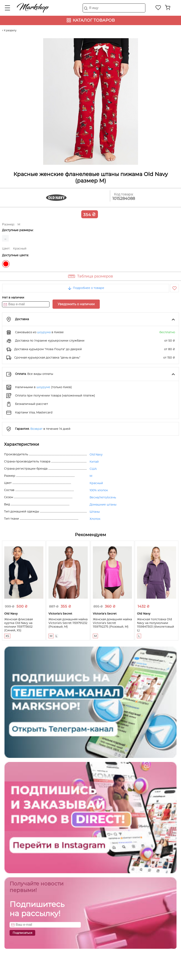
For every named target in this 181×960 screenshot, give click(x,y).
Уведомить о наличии (76, 304)
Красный (5, 263)
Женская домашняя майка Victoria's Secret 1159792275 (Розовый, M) (112, 622)
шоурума (44, 332)
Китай (94, 461)
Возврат (36, 429)
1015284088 (123, 198)
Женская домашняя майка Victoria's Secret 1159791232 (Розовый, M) (68, 622)
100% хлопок (99, 490)
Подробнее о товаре (85, 288)
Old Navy (96, 454)
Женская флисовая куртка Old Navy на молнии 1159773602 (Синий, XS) (18, 624)
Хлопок (95, 519)
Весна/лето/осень (103, 497)
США (93, 469)
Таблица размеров (95, 276)
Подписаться (22, 933)
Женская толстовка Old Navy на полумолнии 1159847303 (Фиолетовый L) (155, 624)
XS (7, 636)
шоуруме (43, 387)
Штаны (95, 511)
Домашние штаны (103, 504)
